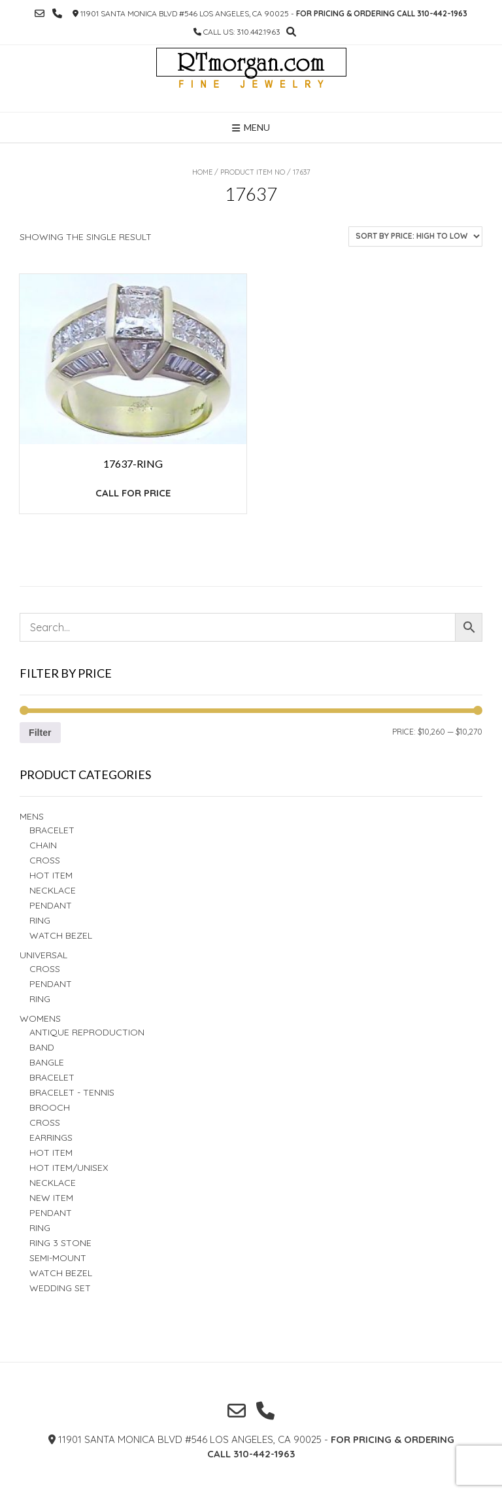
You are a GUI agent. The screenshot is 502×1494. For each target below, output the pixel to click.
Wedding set (60, 1288)
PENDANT (50, 984)
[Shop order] (415, 236)
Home (202, 172)
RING (39, 920)
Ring (39, 999)
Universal (43, 955)
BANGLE (46, 1062)
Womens (40, 1018)
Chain (43, 845)
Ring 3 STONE (60, 1243)
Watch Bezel (60, 935)
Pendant (50, 905)
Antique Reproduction (86, 1032)
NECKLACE (52, 1183)
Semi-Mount (57, 1258)
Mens (32, 816)
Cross (44, 860)
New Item (51, 1198)
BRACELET (52, 830)
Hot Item (51, 875)
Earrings (51, 1137)
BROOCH (49, 1107)
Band (41, 1047)
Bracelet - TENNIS (71, 1092)
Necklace (52, 890)
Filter (40, 732)
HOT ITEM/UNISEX (68, 1167)
